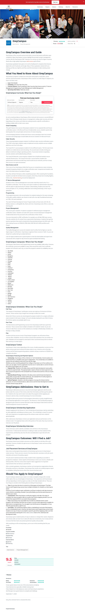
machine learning (17, 178)
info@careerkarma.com (26, 111)
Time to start (32, 100)
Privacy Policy (29, 112)
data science (30, 61)
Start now (55, 2)
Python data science (28, 512)
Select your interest (10, 100)
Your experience (22, 100)
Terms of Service (22, 112)
